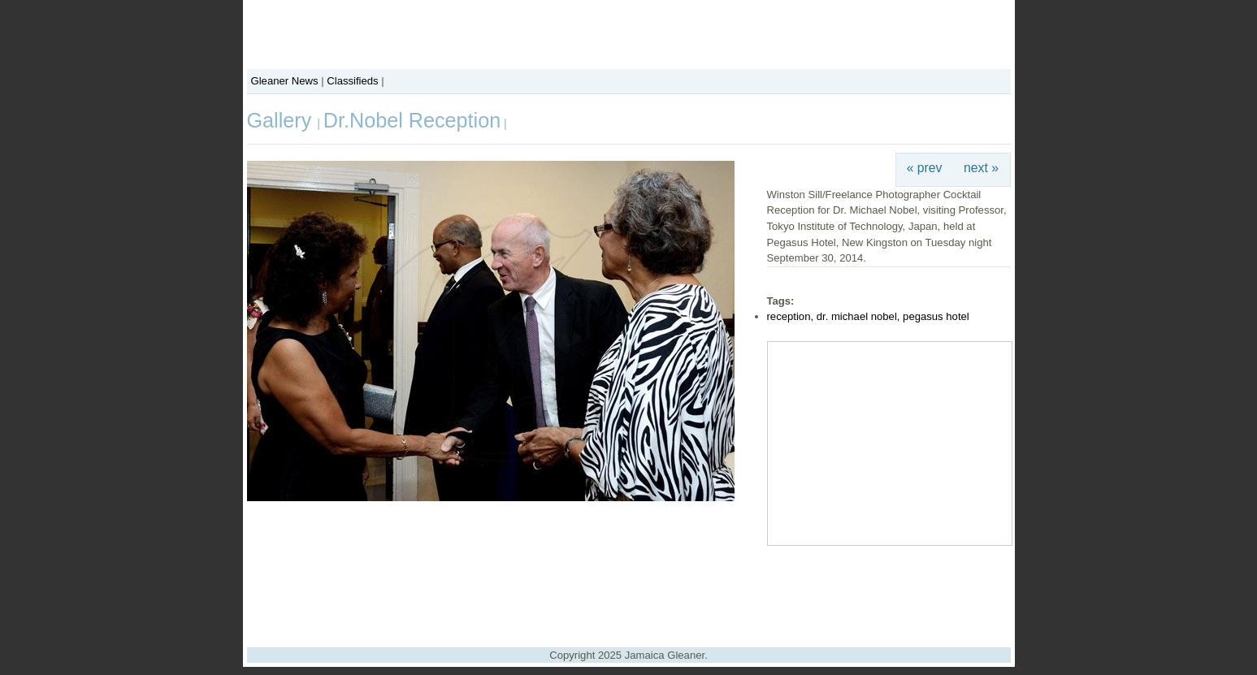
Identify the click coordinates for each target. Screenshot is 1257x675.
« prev (925, 168)
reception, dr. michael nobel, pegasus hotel (868, 316)
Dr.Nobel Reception (412, 120)
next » (981, 168)
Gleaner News (285, 81)
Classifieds (352, 81)
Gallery (282, 120)
